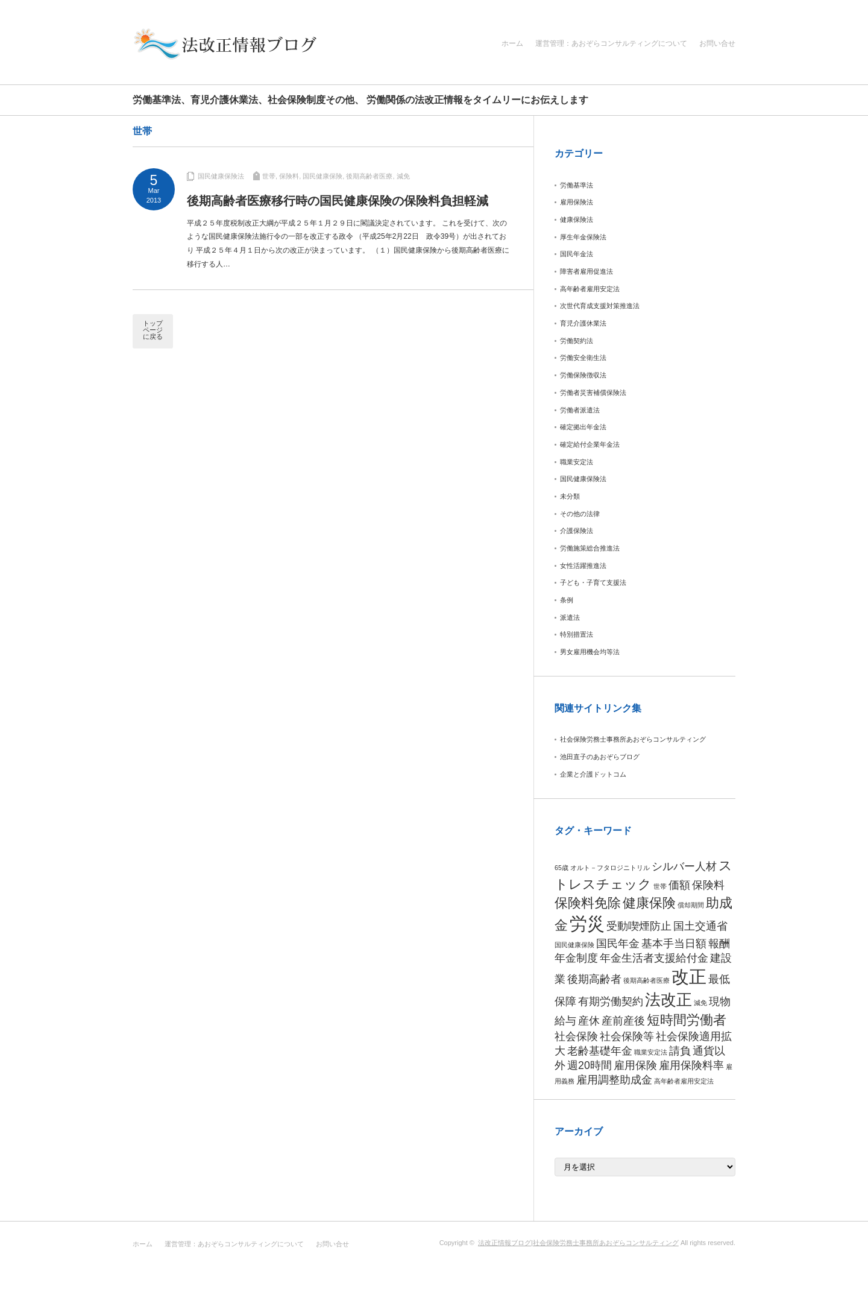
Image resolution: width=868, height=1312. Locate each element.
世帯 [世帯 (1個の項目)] (660, 886)
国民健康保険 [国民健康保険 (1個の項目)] (574, 944)
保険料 (289, 176)
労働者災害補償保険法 (593, 392)
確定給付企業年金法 (590, 444)
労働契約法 (576, 340)
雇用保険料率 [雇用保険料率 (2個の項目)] (691, 1065)
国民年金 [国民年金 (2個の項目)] (618, 944)
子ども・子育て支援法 (593, 582)
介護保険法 (576, 530)
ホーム (512, 43)
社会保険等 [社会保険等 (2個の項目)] (627, 1036)
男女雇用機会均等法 (590, 651)
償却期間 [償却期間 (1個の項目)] (691, 905)
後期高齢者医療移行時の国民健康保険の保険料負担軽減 (337, 200)
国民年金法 (576, 253)
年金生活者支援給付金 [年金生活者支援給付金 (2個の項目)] (654, 958)
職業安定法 (576, 461)
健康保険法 (576, 219)
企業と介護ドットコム (593, 774)
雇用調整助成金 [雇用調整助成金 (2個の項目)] (614, 1080)
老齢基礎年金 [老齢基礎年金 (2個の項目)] (599, 1051)
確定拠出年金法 (583, 426)
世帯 (268, 176)
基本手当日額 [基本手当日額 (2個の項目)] (673, 944)
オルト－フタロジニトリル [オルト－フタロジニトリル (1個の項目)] (610, 867)
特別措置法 (576, 634)
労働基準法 (576, 185)
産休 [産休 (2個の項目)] (589, 1021)
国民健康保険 (322, 176)
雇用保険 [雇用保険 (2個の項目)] (635, 1065)
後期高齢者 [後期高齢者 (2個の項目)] (594, 979)
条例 (566, 600)
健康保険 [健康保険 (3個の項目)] (649, 902)
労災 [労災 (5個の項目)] (587, 923)
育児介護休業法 (583, 323)
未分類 (570, 496)
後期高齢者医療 (369, 176)
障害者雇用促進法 (586, 271)
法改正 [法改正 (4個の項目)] (668, 1000)
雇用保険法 (576, 202)
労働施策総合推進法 (590, 548)
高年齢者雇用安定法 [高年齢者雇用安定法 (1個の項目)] (684, 1081)
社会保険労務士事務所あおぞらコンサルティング (633, 739)
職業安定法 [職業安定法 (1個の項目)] (650, 1052)
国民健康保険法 (221, 176)
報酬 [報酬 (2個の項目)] (719, 944)
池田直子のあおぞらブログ (600, 756)
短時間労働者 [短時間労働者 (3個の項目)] (686, 1019)
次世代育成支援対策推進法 (600, 305)
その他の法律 (580, 513)
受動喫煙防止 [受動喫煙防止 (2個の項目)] (638, 926)
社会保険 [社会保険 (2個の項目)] (576, 1036)
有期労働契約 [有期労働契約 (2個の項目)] (610, 1001)
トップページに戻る (153, 330)
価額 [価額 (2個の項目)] (679, 885)
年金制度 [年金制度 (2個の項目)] (576, 958)
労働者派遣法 (580, 410)
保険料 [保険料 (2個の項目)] (708, 885)
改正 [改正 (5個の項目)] (688, 976)
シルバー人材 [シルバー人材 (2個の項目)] (684, 866)
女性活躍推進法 (583, 565)
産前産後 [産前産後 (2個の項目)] (623, 1021)
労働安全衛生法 (583, 357)
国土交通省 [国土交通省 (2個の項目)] (700, 926)
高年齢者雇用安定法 (590, 288)
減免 (403, 176)
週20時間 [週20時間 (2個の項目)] (589, 1065)
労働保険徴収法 (583, 375)
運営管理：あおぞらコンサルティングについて (611, 43)
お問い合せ (717, 43)
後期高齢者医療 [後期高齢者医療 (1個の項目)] (646, 980)
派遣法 (570, 617)
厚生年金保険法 (583, 237)
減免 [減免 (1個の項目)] (700, 1002)
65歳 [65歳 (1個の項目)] (561, 867)
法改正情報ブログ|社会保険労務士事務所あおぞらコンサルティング (578, 1242)
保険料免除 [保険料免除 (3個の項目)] (588, 902)
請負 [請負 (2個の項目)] (680, 1051)
